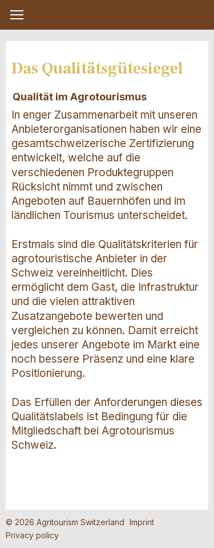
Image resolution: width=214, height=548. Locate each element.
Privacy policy (32, 535)
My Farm (107, 15)
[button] (17, 15)
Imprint (142, 522)
